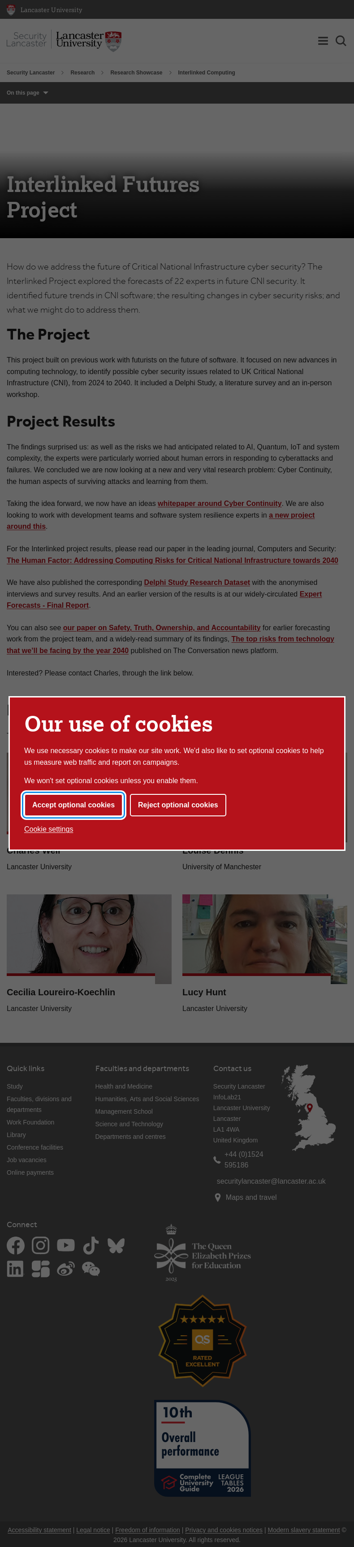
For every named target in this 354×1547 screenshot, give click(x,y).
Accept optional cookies (73, 805)
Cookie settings (48, 829)
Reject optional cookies (178, 805)
